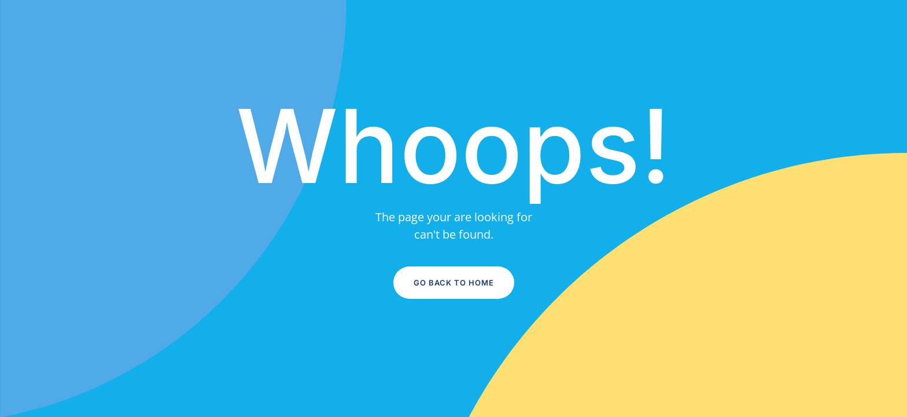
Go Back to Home (454, 282)
